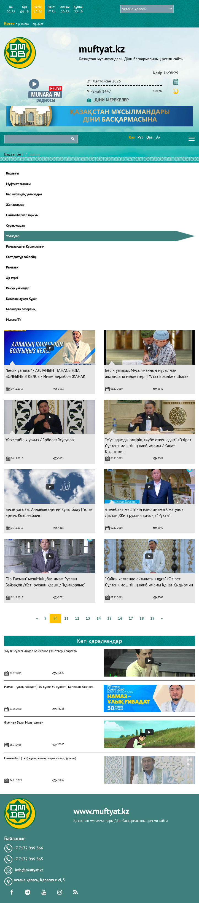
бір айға (38, 24)
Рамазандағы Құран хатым (25, 246)
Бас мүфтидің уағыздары (24, 194)
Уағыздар (12, 236)
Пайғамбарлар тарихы (22, 215)
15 (109, 618)
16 (120, 618)
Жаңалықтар (15, 205)
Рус (140, 137)
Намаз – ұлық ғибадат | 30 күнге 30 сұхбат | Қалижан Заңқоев (48, 687)
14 (98, 618)
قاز (157, 137)
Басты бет (13, 154)
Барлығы (12, 173)
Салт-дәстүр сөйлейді (21, 257)
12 (77, 618)
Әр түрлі (12, 278)
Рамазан (12, 267)
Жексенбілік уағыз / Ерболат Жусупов (40, 439)
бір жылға (22, 24)
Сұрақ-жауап (15, 225)
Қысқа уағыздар (17, 288)
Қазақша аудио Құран (21, 299)
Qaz (149, 137)
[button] (45, 80)
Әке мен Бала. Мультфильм (24, 722)
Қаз (131, 137)
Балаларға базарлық (20, 309)
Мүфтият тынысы (18, 184)
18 (141, 618)
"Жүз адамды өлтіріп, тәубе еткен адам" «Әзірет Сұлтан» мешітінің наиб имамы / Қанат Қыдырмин (148, 445)
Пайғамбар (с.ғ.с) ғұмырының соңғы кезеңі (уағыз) (40, 758)
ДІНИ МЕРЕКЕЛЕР (108, 100)
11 (66, 618)
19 (152, 618)
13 (88, 618)
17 (131, 618)
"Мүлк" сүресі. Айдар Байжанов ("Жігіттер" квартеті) (40, 651)
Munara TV (13, 319)
